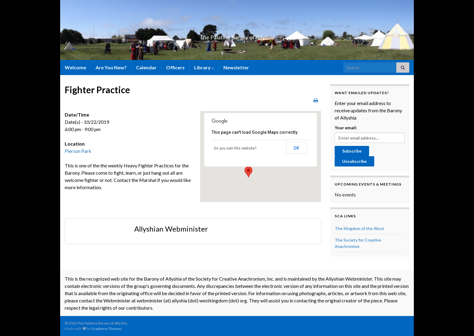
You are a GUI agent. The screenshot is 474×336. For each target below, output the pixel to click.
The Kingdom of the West (359, 228)
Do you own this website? (235, 148)
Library (204, 67)
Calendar (146, 67)
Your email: (346, 127)
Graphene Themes (106, 328)
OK (296, 148)
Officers (175, 67)
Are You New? (111, 67)
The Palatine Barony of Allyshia (237, 35)
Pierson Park (78, 151)
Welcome (75, 67)
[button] (248, 172)
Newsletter (236, 67)
